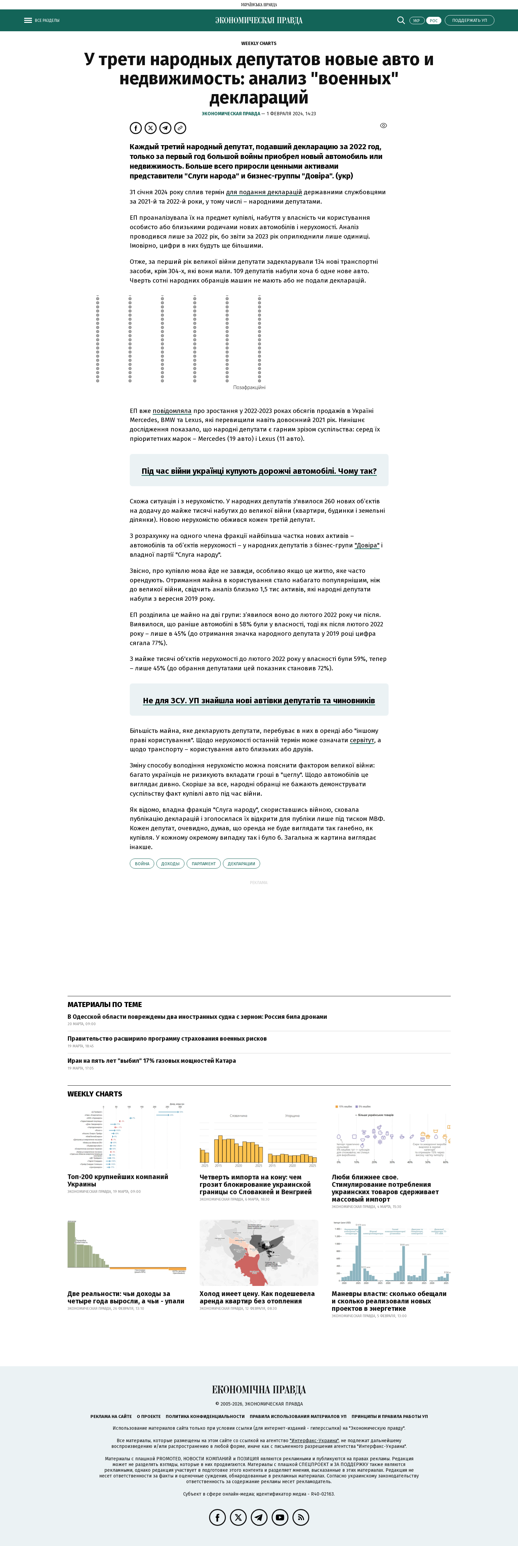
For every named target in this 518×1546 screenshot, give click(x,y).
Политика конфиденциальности (205, 1416)
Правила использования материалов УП (298, 1416)
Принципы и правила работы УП (390, 1416)
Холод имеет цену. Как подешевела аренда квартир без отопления (257, 1297)
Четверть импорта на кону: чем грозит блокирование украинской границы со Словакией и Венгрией (256, 1184)
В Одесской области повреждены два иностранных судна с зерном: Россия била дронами (197, 1016)
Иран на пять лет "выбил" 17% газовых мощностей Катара (152, 1060)
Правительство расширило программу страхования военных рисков (167, 1038)
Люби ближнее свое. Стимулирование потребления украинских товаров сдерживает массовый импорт (385, 1188)
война (142, 863)
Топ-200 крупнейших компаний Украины (118, 1180)
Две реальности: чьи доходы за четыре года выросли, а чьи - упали (126, 1297)
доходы (170, 863)
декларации (241, 863)
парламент (204, 863)
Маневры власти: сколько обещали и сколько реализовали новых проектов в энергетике (389, 1301)
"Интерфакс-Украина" (314, 1441)
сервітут (362, 740)
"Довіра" (367, 545)
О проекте (149, 1416)
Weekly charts (259, 43)
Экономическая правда (231, 114)
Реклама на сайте (111, 1416)
